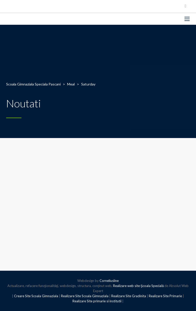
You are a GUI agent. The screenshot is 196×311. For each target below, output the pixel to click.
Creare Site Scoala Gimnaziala (36, 296)
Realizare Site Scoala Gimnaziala (84, 296)
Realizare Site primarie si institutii (96, 301)
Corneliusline (109, 281)
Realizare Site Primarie (165, 296)
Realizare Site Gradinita (128, 296)
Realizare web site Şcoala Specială (138, 286)
